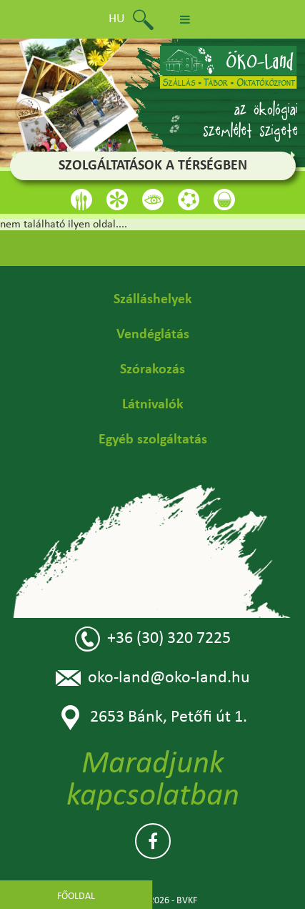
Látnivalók (153, 405)
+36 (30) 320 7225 (153, 639)
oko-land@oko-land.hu (153, 678)
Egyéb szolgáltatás (153, 440)
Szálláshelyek (153, 300)
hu (117, 19)
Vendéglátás (152, 335)
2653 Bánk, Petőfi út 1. (152, 717)
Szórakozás (152, 370)
